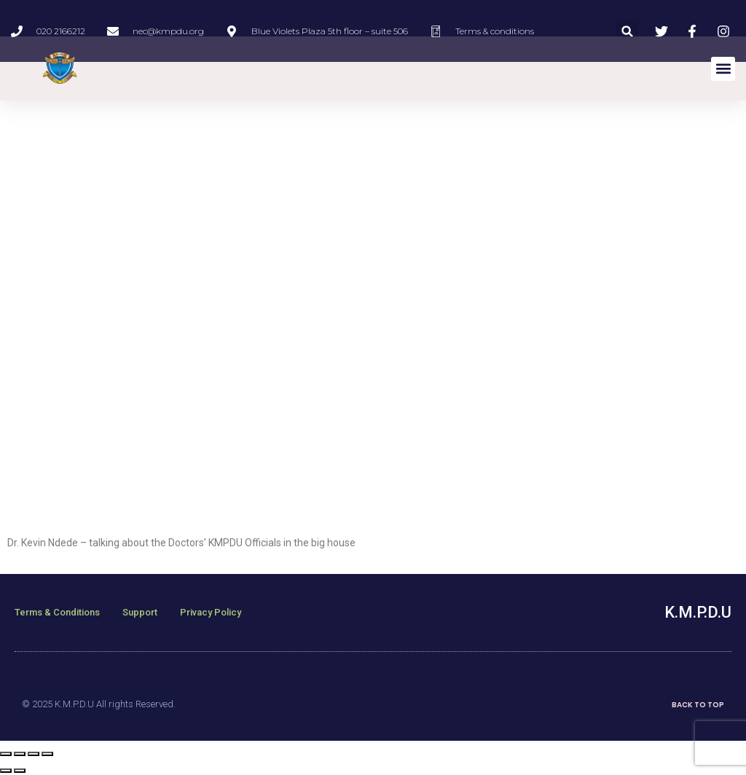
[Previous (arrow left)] (6, 770)
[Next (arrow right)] (19, 770)
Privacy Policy (210, 612)
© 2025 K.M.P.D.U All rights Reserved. (99, 704)
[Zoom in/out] (47, 754)
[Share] (19, 754)
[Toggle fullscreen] (33, 754)
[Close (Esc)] (6, 754)
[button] (627, 31)
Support (139, 612)
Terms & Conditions (57, 612)
